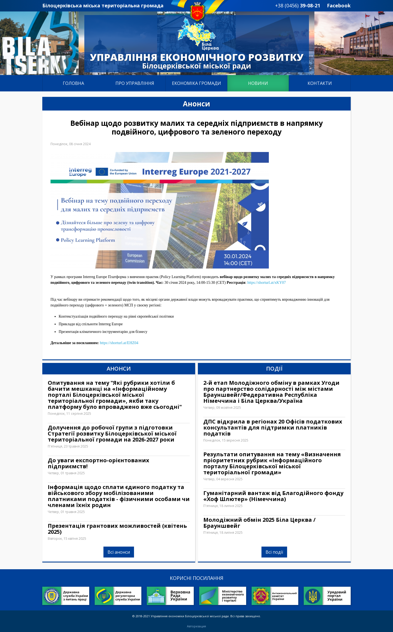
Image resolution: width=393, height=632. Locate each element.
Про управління (134, 83)
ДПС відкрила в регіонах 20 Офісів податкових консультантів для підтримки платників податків (272, 428)
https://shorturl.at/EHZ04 (119, 343)
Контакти (320, 83)
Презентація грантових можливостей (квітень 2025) (117, 529)
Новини (258, 83)
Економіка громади (196, 83)
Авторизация (196, 626)
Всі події (274, 552)
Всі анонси (119, 552)
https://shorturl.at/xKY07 (266, 283)
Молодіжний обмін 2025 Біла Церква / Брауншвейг (259, 523)
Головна (73, 83)
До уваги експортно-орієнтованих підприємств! (98, 463)
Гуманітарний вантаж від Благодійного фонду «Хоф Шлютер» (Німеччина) (273, 496)
